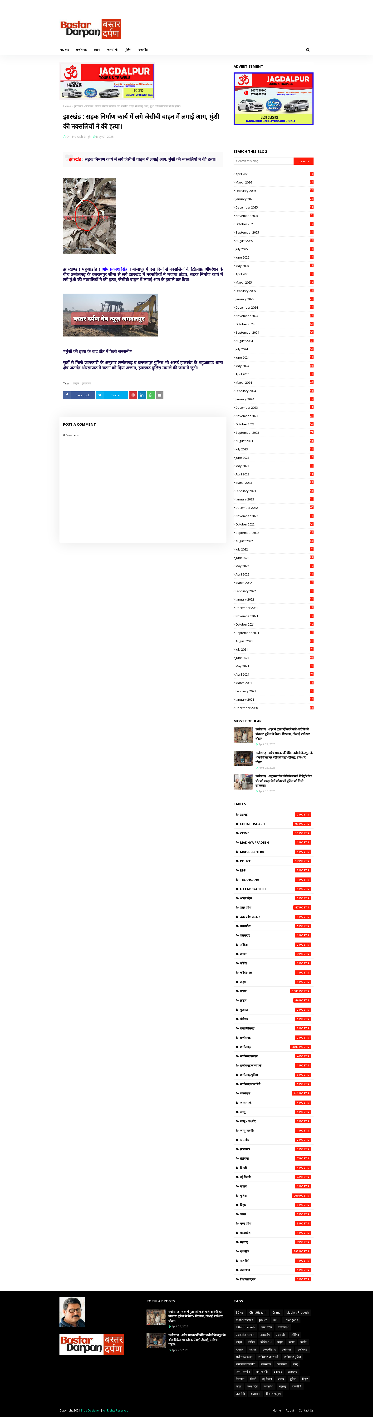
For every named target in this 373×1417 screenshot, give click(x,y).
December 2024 (275, 307)
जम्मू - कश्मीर (275, 1121)
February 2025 (275, 291)
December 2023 (275, 407)
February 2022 (275, 591)
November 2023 (275, 416)
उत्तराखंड (275, 935)
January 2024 (275, 399)
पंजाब (275, 1186)
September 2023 (275, 432)
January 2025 (275, 299)
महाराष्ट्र (275, 1242)
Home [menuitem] (64, 49)
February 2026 (275, 191)
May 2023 (275, 466)
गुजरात (275, 1010)
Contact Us (306, 1410)
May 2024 (275, 366)
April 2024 (275, 374)
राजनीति (275, 1251)
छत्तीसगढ (275, 1037)
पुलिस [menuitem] (128, 49)
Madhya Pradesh (275, 842)
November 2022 (275, 516)
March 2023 (275, 482)
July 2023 (275, 449)
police (275, 861)
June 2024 (275, 357)
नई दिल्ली (275, 1177)
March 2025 (275, 282)
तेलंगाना (275, 1158)
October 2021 (275, 624)
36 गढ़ (275, 814)
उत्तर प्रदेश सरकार (275, 917)
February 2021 (275, 691)
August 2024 (275, 341)
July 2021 (275, 649)
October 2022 (275, 524)
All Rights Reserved (115, 1410)
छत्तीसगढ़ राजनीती (275, 1084)
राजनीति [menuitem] (142, 49)
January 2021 (275, 699)
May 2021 (275, 666)
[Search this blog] (264, 161)
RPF (275, 870)
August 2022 (275, 541)
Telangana (275, 879)
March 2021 (275, 683)
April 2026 (275, 174)
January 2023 (275, 499)
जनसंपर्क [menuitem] (112, 49)
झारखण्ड (78, 106)
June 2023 (275, 457)
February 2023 (275, 491)
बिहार (275, 1205)
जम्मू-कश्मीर (275, 1130)
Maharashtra (275, 852)
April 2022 (275, 574)
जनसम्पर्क (275, 1103)
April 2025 (275, 274)
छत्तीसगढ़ (275, 1047)
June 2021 (275, 658)
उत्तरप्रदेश (275, 926)
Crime (275, 833)
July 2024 (275, 349)
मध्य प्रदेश (275, 1223)
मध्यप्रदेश (275, 1233)
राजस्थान (275, 1270)
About (290, 1410)
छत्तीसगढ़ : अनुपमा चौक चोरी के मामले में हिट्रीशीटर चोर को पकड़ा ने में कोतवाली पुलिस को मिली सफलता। (283, 781)
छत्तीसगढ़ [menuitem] (81, 49)
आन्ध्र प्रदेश (275, 898)
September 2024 (275, 332)
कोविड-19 (275, 972)
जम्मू (275, 1112)
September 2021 (275, 633)
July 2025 (275, 249)
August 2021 (275, 641)
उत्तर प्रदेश (275, 907)
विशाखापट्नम (275, 1279)
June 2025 (275, 257)
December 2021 (275, 608)
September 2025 (275, 232)
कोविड (275, 963)
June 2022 (275, 558)
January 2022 (275, 599)
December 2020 (275, 708)
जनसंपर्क (275, 1093)
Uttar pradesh (275, 889)
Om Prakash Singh (78, 137)
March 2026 (275, 182)
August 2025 (275, 241)
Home (67, 106)
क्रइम (275, 982)
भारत (275, 1214)
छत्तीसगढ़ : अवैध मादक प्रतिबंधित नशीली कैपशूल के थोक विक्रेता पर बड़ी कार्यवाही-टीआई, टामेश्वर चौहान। (284, 757)
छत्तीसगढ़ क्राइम (275, 1056)
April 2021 (275, 674)
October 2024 (275, 324)
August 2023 (275, 441)
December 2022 (275, 507)
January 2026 (275, 199)
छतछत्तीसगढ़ (275, 1028)
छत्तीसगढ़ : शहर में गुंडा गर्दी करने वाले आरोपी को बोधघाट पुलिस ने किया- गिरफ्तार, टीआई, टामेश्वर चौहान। (282, 734)
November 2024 (275, 316)
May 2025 (275, 266)
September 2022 (275, 532)
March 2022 (275, 583)
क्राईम (275, 1000)
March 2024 (275, 382)
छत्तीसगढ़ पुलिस (275, 1075)
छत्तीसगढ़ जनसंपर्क (275, 1065)
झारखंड (275, 1140)
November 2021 (275, 616)
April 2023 (275, 474)
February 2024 (275, 391)
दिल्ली (275, 1168)
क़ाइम (275, 954)
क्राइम (76, 383)
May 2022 (275, 566)
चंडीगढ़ (275, 1019)
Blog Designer (90, 1410)
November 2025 (275, 216)
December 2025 (275, 207)
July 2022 (275, 549)
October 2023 (275, 424)
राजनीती (275, 1261)
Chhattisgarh (275, 824)
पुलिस (275, 1195)
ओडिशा (275, 945)
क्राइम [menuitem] (97, 49)
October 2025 (275, 224)
